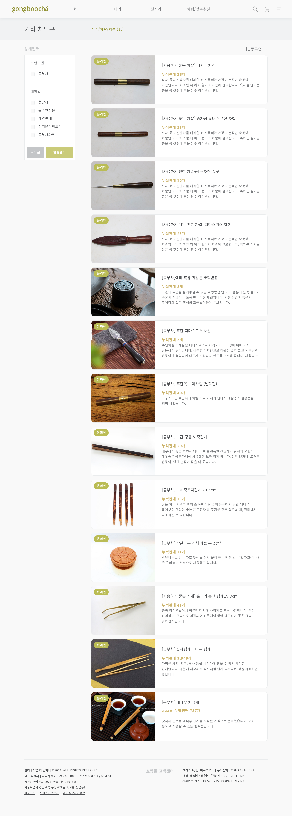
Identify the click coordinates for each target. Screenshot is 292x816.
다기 (117, 9)
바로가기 (206, 770)
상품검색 (255, 9)
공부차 (43, 73)
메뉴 (279, 9)
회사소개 (29, 793)
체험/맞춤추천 (198, 9)
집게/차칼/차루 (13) (107, 29)
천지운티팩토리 (50, 126)
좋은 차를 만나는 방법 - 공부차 (30, 8)
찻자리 (156, 9)
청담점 (43, 102)
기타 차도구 (39, 28)
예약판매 (45, 118)
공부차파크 (46, 134)
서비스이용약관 (49, 793)
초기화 (35, 152)
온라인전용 (46, 110)
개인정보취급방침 (74, 793)
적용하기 (59, 152)
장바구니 (267, 9)
